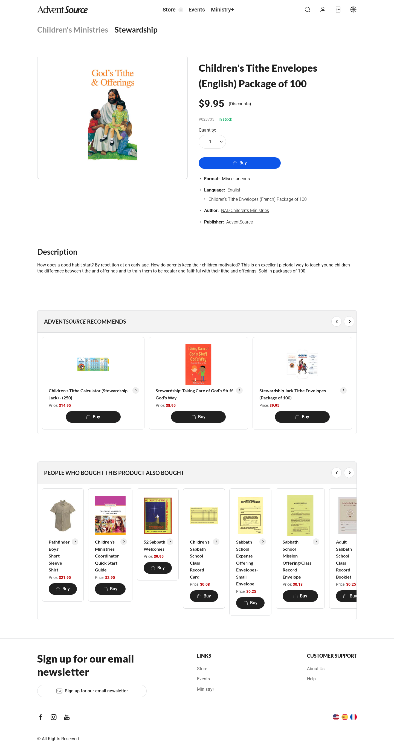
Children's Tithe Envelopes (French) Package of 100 (257, 199)
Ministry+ (222, 9)
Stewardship (136, 29)
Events (197, 9)
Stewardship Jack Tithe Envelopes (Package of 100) (292, 394)
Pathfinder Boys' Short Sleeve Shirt (59, 555)
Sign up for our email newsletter (92, 691)
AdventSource (239, 222)
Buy (240, 163)
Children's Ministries (72, 29)
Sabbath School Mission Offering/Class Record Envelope (297, 559)
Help (311, 678)
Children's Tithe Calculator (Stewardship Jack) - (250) (88, 394)
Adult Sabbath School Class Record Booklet (344, 559)
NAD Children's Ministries (245, 210)
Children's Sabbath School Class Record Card (200, 559)
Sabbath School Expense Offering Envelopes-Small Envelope (247, 563)
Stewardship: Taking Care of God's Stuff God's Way (194, 394)
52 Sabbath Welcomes (154, 545)
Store (169, 9)
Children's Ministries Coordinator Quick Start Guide (107, 555)
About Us (316, 668)
